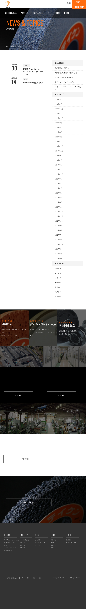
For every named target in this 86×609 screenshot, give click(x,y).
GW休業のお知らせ (62, 68)
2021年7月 (58, 254)
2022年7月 (58, 235)
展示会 (57, 287)
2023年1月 (58, 207)
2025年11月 (59, 113)
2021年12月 (59, 244)
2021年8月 (58, 249)
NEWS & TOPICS (16, 46)
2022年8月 (58, 230)
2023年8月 (58, 183)
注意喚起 (58, 292)
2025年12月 (59, 109)
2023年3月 (58, 202)
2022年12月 (59, 212)
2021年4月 (58, 258)
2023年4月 (58, 198)
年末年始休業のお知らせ (64, 77)
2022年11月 (59, 216)
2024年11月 (59, 146)
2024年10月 (59, 151)
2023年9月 (58, 179)
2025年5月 (58, 127)
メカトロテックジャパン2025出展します (68, 88)
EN (70, 3)
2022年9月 (58, 226)
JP (67, 3)
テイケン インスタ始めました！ (67, 82)
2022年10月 (59, 221)
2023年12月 (59, 169)
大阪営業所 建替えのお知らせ (66, 73)
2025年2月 (58, 137)
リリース (58, 278)
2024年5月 (58, 165)
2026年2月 (58, 104)
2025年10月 (59, 118)
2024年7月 (58, 160)
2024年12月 (59, 141)
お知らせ (58, 269)
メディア (58, 273)
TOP (7, 46)
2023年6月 (58, 193)
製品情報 (58, 297)
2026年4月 (58, 99)
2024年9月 (58, 155)
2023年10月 (59, 174)
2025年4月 (58, 132)
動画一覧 (58, 283)
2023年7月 (58, 188)
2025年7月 (58, 123)
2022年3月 (58, 240)
